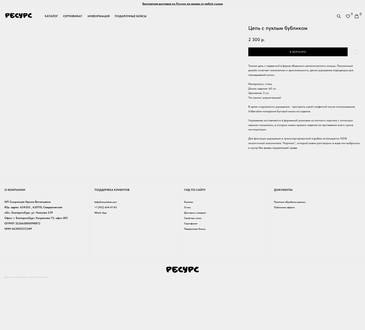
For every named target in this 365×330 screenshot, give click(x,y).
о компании (14, 239)
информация (99, 16)
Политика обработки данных (293, 251)
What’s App (101, 262)
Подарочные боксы (197, 278)
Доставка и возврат (197, 262)
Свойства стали (194, 267)
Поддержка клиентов (111, 239)
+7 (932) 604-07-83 (107, 257)
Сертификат (192, 273)
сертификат (72, 16)
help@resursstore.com (108, 251)
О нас (188, 257)
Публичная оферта (286, 257)
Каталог (189, 251)
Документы (283, 239)
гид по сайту (194, 239)
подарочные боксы (131, 16)
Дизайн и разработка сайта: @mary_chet (30, 326)
